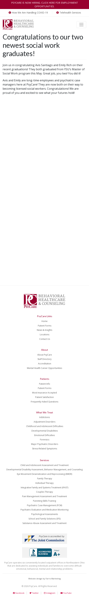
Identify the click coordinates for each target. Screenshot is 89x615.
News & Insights (44, 330)
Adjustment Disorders (44, 421)
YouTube (66, 593)
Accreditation (44, 363)
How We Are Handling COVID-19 (28, 12)
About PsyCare (44, 354)
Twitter (34, 593)
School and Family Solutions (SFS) (44, 518)
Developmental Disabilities (44, 430)
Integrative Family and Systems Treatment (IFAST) (44, 487)
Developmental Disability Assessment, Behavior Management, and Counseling (44, 469)
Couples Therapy (44, 491)
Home (44, 321)
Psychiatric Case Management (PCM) (44, 505)
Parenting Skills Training (44, 500)
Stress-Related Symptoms (44, 448)
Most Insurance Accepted (44, 392)
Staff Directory (44, 359)
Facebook (18, 593)
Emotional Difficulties (44, 435)
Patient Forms (44, 325)
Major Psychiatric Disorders (44, 444)
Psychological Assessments (44, 514)
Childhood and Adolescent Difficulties (44, 426)
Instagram (49, 593)
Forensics (44, 439)
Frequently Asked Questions (44, 401)
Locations (44, 334)
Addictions (44, 417)
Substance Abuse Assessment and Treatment (44, 523)
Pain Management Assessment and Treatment (44, 496)
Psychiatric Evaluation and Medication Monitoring (44, 509)
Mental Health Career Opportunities (44, 368)
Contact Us (44, 339)
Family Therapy (44, 478)
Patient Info (44, 383)
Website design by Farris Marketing (44, 578)
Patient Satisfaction (44, 397)
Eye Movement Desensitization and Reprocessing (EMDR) (44, 474)
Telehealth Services (68, 12)
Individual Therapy (44, 483)
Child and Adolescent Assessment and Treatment (44, 465)
